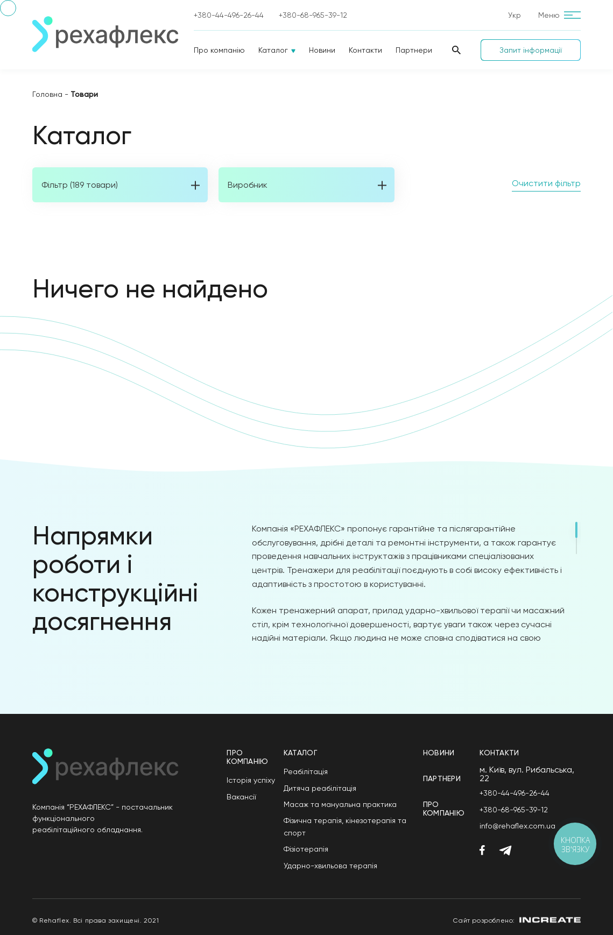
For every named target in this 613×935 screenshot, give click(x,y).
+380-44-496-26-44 (229, 15)
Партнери (414, 50)
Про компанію (219, 50)
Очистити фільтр (546, 183)
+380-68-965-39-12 (313, 15)
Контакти (365, 50)
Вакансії (241, 796)
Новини (322, 50)
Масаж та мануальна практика (340, 804)
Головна (47, 94)
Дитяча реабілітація (320, 788)
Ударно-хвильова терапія (330, 865)
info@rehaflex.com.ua (517, 825)
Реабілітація (306, 771)
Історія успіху (251, 780)
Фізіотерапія (306, 849)
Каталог (273, 50)
